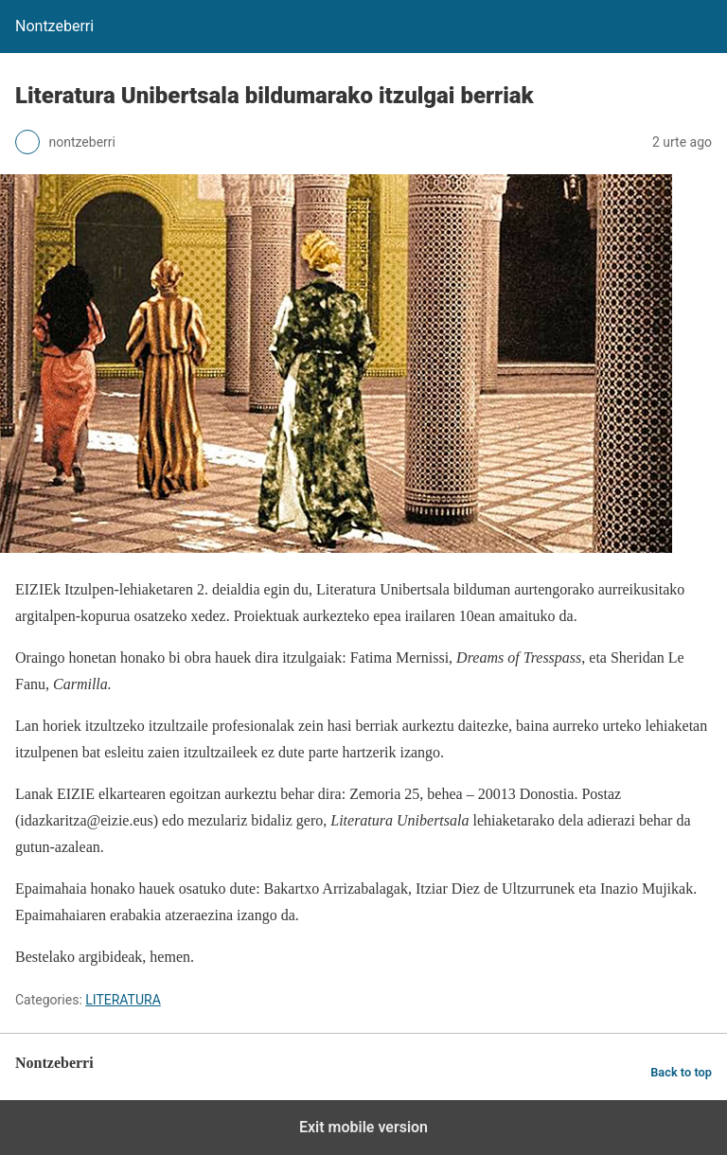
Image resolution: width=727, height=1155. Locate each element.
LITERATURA (123, 999)
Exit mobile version (363, 1127)
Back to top (681, 1072)
